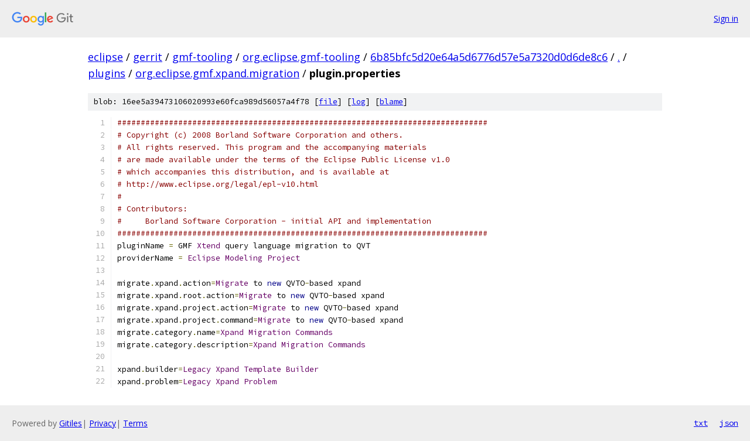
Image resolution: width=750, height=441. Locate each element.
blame (391, 102)
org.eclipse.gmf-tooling (301, 57)
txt (701, 423)
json (729, 423)
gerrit (147, 57)
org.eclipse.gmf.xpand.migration (217, 73)
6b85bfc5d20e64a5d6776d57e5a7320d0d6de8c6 (489, 57)
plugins (106, 73)
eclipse (105, 57)
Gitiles (70, 423)
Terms (135, 423)
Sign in (726, 18)
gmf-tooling (202, 57)
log (359, 102)
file (328, 102)
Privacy (102, 423)
